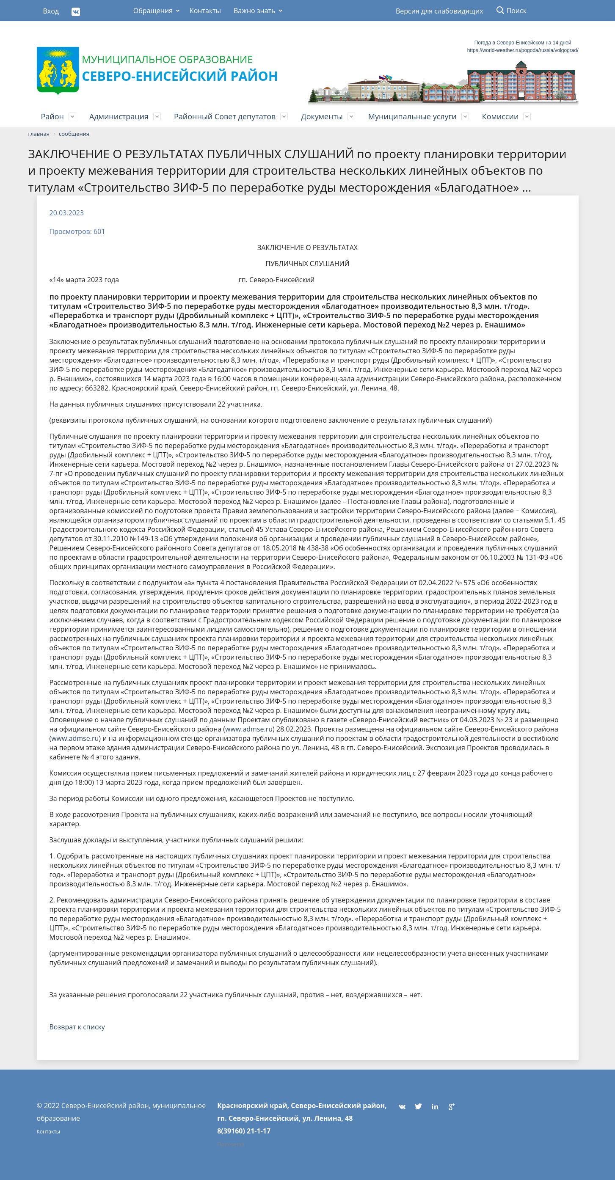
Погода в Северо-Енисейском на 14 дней (522, 43)
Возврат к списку (77, 1026)
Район (52, 116)
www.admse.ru (249, 729)
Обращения (153, 10)
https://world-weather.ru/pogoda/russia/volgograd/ (523, 50)
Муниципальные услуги (412, 116)
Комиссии (500, 116)
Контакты (205, 10)
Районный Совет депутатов (225, 116)
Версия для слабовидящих (436, 11)
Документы (321, 116)
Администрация (119, 116)
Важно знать (255, 10)
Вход (51, 11)
